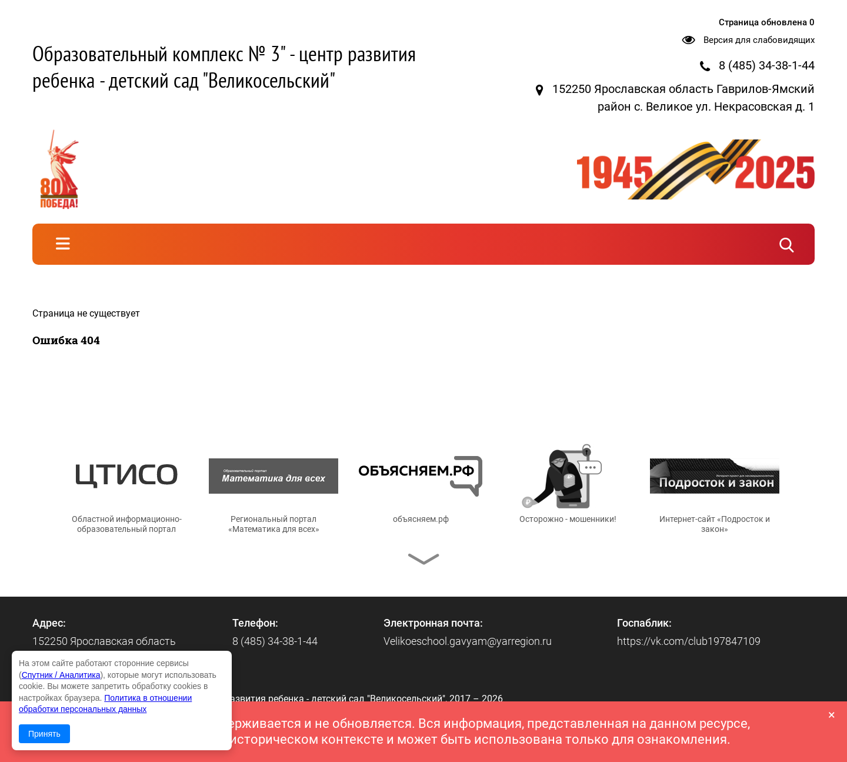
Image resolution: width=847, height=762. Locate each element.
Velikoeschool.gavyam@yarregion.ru (468, 641)
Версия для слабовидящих (759, 40)
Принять (44, 733)
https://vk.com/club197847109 (689, 641)
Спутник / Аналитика (61, 675)
